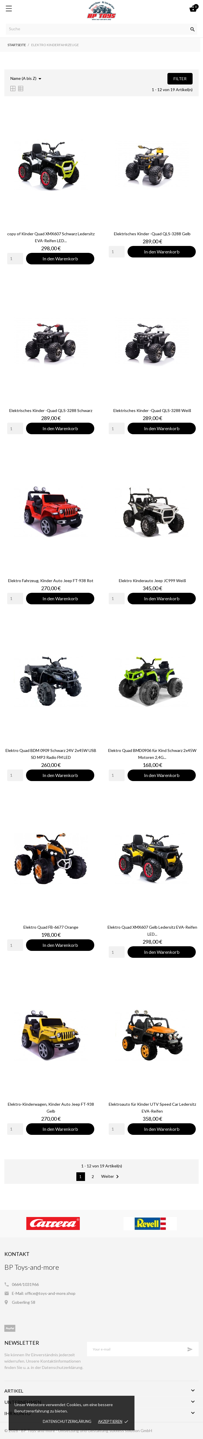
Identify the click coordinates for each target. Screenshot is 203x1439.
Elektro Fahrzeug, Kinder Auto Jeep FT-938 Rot (50, 580)
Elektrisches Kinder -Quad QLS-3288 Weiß (152, 410)
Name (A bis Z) (26, 78)
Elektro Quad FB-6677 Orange (50, 927)
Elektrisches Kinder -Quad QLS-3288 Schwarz (50, 410)
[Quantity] (15, 258)
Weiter (111, 1176)
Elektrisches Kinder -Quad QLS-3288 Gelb (152, 233)
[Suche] (101, 29)
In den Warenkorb (60, 258)
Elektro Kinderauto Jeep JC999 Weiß (152, 580)
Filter (180, 78)
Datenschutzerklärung (67, 1421)
